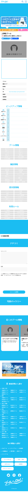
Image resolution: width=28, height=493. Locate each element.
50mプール (4, 450)
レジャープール (13, 450)
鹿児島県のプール (5, 439)
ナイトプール (5, 455)
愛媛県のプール (22, 429)
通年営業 (12, 453)
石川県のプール (22, 407)
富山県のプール (14, 407)
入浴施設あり (5, 453)
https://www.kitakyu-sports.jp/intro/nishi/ (17, 91)
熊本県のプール (5, 437)
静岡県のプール (14, 412)
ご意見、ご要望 (20, 461)
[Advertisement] (14, 9)
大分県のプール (14, 437)
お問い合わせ (7, 465)
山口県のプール (14, 426)
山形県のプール (22, 394)
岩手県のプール (22, 392)
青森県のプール (14, 392)
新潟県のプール (5, 407)
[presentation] (14, 284)
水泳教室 (21, 450)
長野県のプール (22, 409)
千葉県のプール (14, 401)
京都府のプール (14, 418)
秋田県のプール (14, 394)
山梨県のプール (14, 409)
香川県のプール (14, 429)
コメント (3, 251)
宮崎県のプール (22, 437)
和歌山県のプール (23, 420)
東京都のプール (22, 401)
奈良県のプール (14, 420)
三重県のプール (5, 414)
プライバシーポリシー (7, 470)
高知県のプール (5, 431)
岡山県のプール (22, 424)
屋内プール (19, 453)
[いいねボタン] (21, 29)
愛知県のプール (22, 412)
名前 (2, 268)
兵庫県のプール (5, 420)
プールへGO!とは (7, 461)
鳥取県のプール (5, 424)
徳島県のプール (5, 429)
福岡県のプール (5, 435)
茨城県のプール (5, 399)
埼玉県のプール (5, 401)
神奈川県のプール (5, 403)
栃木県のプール (14, 399)
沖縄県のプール (14, 439)
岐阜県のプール (5, 412)
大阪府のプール (22, 418)
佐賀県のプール (14, 435)
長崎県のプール (22, 435)
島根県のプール (14, 424)
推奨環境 (20, 465)
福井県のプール (5, 409)
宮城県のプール (5, 394)
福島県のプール (5, 395)
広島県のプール (5, 426)
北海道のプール (5, 392)
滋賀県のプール (5, 418)
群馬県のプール (22, 399)
